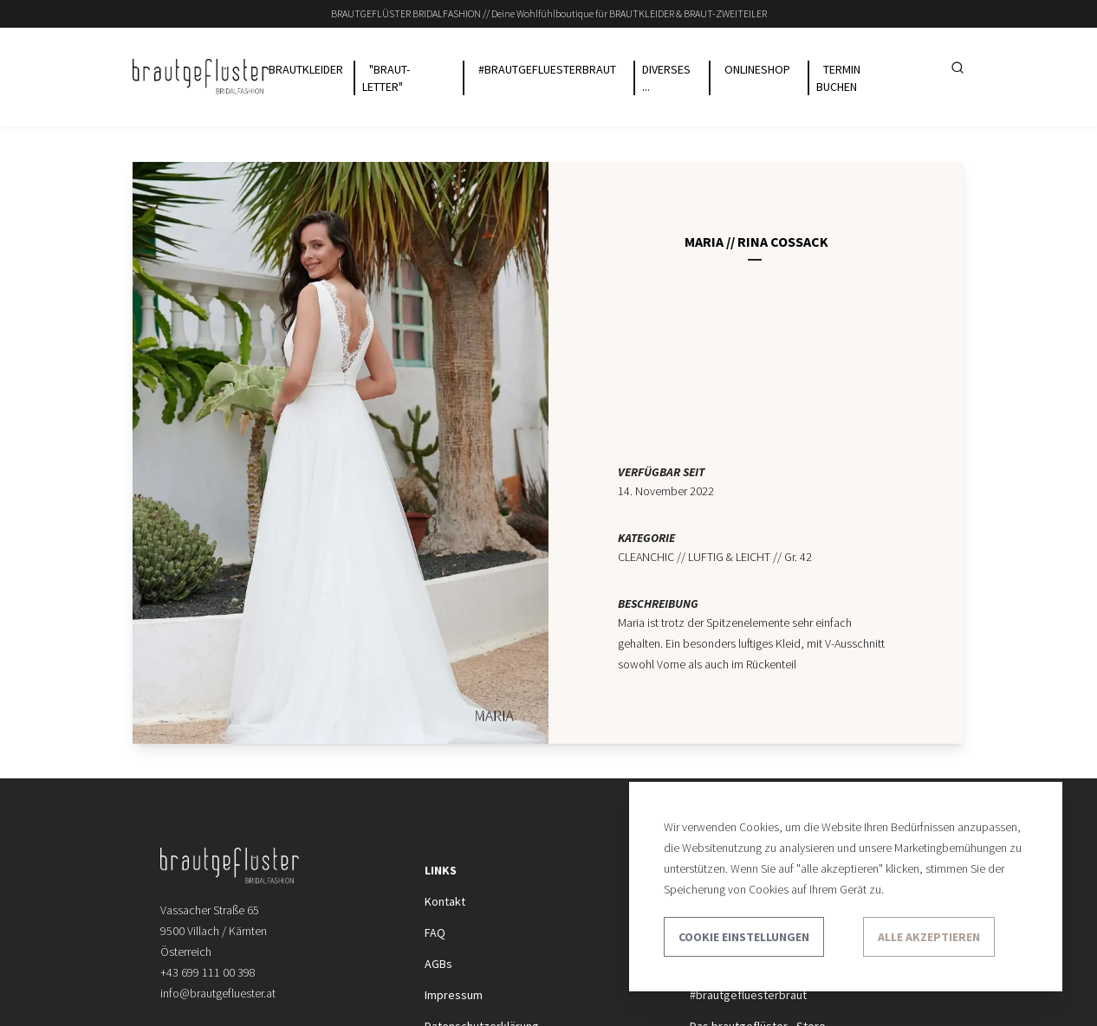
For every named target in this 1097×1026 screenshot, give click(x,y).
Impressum (454, 995)
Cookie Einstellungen (743, 937)
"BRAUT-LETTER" (386, 77)
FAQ (435, 932)
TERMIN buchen (838, 77)
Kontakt (445, 901)
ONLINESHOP (757, 69)
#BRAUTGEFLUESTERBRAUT (547, 69)
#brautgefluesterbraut (748, 995)
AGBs (438, 963)
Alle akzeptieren (929, 937)
